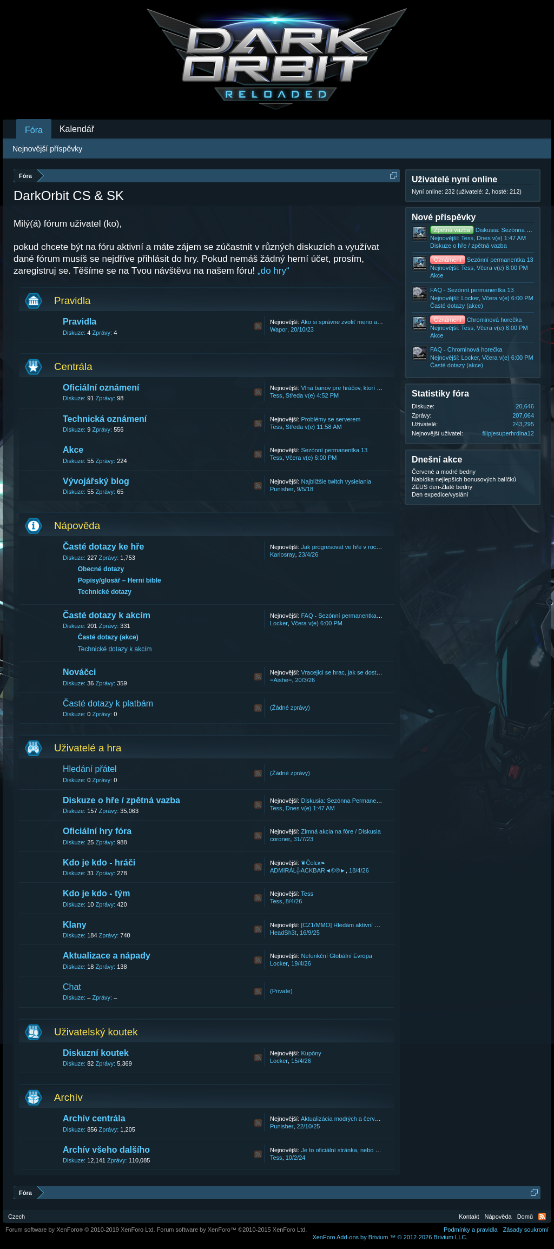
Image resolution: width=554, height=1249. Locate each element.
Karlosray (282, 554)
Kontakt (469, 1216)
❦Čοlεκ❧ (313, 863)
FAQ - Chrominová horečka (466, 349)
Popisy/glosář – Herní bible (119, 580)
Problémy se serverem (330, 419)
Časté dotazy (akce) (108, 637)
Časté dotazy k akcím (106, 615)
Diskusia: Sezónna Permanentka (344, 800)
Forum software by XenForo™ (232, 1229)
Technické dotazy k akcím (115, 649)
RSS (258, 326)
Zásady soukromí (526, 1229)
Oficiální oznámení (101, 387)
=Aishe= (281, 680)
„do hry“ (273, 271)
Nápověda (77, 525)
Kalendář (77, 129)
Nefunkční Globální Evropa (336, 956)
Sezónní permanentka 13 (334, 450)
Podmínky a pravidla (471, 1229)
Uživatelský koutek (96, 1031)
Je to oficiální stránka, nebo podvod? (349, 1150)
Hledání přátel (90, 769)
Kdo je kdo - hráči (99, 862)
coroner (280, 839)
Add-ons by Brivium (389, 1237)
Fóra (34, 130)
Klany (75, 924)
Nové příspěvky (444, 217)
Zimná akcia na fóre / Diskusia (340, 831)
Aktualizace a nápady (106, 955)
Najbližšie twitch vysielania (336, 481)
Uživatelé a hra (87, 748)
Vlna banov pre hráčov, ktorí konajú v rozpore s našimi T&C (379, 388)
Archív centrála (94, 1118)
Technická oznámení (105, 419)
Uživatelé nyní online (454, 179)
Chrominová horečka (476, 319)
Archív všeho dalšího (106, 1149)
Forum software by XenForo (80, 1229)
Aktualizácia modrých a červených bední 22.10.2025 (370, 1118)
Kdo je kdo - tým (96, 893)
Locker (279, 623)
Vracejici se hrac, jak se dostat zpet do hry (356, 672)
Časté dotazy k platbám (108, 703)
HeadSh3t (283, 932)
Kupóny (311, 1053)
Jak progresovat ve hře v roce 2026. (348, 547)
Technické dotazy (104, 592)
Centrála (73, 366)
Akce (73, 449)
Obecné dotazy (101, 569)
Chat (72, 987)
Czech (16, 1216)
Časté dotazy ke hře (103, 546)
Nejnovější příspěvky (47, 148)
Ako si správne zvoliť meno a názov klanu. (356, 322)
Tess (276, 395)
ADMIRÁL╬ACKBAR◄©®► (308, 870)
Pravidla (72, 300)
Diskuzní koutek (96, 1053)
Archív (68, 1097)
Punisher (281, 489)
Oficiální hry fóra (97, 831)
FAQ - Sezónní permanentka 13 (343, 615)
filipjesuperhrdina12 (508, 433)
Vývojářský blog (96, 481)
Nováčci (79, 672)
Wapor (278, 329)
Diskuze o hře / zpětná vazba (121, 800)
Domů (525, 1216)
